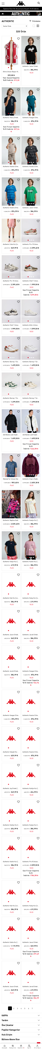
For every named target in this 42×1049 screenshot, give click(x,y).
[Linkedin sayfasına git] (27, 1040)
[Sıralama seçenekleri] (14, 26)
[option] (21, 9)
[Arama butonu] (39, 3)
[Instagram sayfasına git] (13, 1040)
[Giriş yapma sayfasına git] (37, 1046)
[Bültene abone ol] (38, 1034)
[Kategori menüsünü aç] (3, 3)
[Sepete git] (21, 1046)
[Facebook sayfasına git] (23, 1040)
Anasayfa (5, 18)
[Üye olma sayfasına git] (29, 1046)
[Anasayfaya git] (21, 3)
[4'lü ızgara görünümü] (37, 26)
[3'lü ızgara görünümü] (33, 26)
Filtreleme (34, 21)
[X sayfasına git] (18, 1040)
